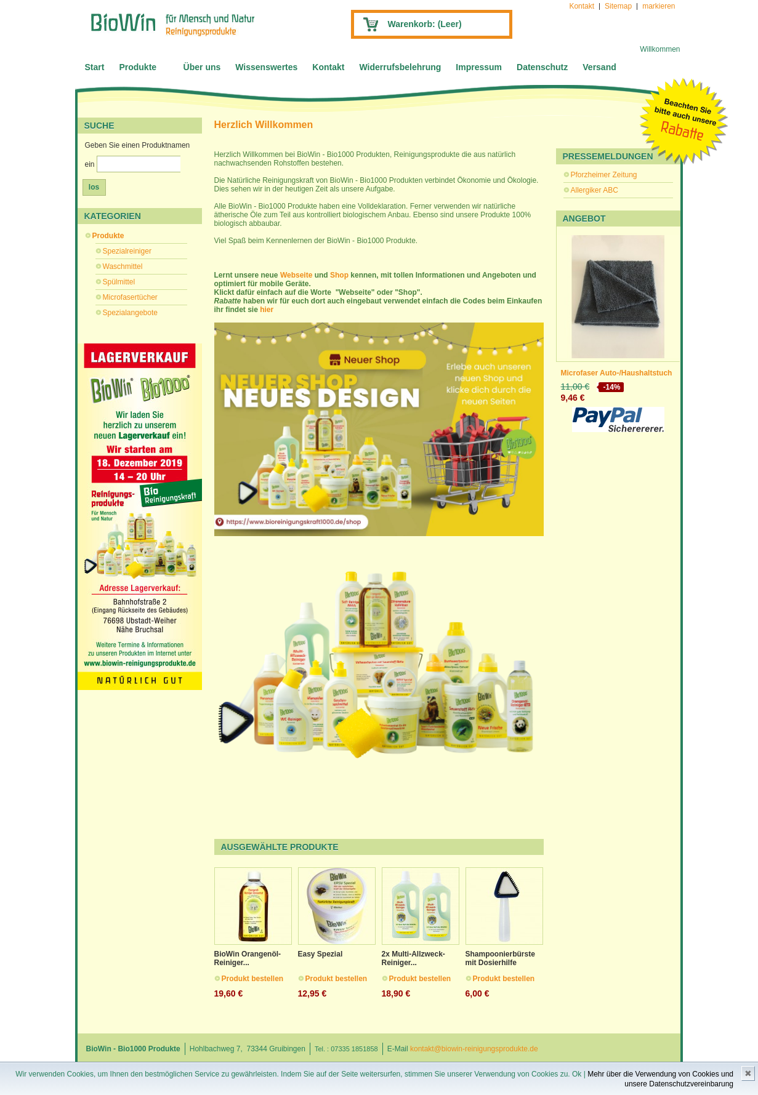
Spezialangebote (130, 312)
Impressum (479, 67)
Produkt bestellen (253, 978)
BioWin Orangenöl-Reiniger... (247, 958)
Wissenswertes (266, 67)
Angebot (584, 218)
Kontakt (581, 6)
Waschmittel (123, 266)
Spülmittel (119, 282)
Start (95, 67)
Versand (599, 67)
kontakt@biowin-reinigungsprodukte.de (474, 1049)
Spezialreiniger (127, 251)
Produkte (137, 67)
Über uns (202, 67)
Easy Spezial (320, 954)
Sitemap (618, 6)
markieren (658, 6)
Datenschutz (542, 67)
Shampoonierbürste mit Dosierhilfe (500, 958)
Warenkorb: (425, 24)
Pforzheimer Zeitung (604, 174)
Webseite (297, 275)
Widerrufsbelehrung (400, 67)
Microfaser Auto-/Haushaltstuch (616, 373)
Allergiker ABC (594, 190)
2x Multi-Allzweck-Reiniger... (413, 958)
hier (266, 309)
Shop (340, 275)
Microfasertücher (130, 297)
